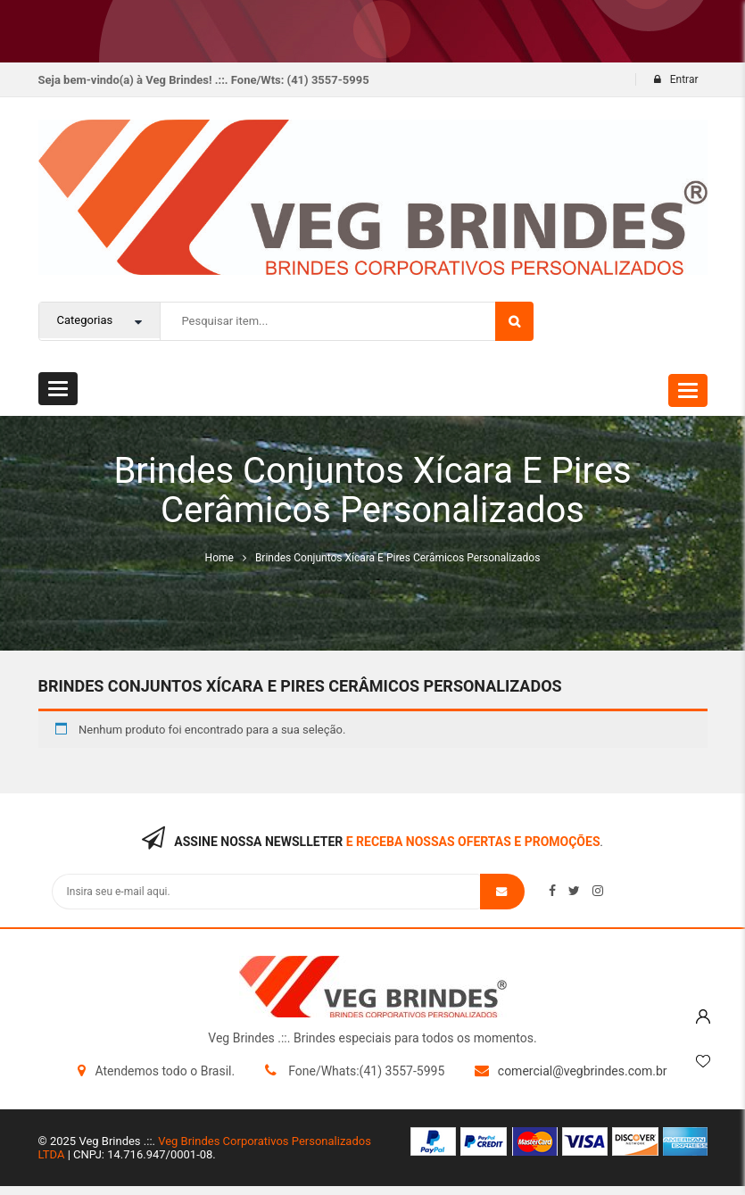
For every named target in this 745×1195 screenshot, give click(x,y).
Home (219, 558)
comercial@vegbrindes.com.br (582, 1071)
